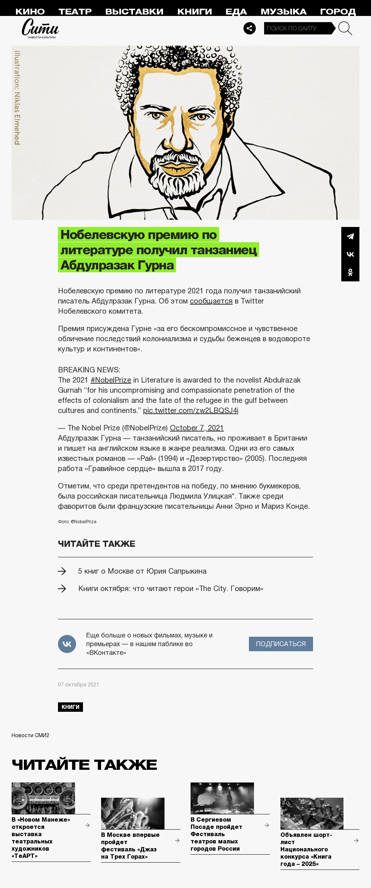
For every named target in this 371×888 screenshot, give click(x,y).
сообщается (211, 301)
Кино (30, 11)
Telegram (350, 236)
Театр (75, 11)
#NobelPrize (111, 380)
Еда (236, 11)
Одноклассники (350, 272)
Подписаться (281, 644)
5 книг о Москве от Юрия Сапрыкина (142, 571)
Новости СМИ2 (30, 735)
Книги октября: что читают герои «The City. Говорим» (170, 588)
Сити (40, 28)
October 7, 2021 (197, 428)
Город (338, 11)
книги (70, 707)
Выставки (134, 11)
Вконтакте (350, 254)
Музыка (283, 11)
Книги (194, 11)
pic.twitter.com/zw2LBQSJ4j (190, 410)
